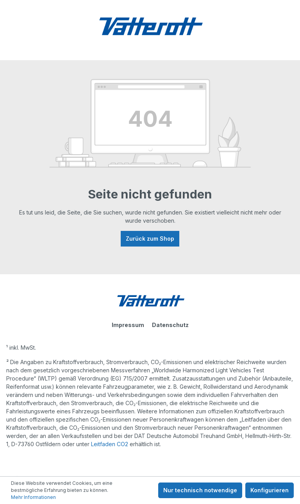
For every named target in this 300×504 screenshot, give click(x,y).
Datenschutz (170, 325)
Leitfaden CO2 (109, 444)
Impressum (128, 325)
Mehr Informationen (33, 497)
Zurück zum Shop (150, 238)
